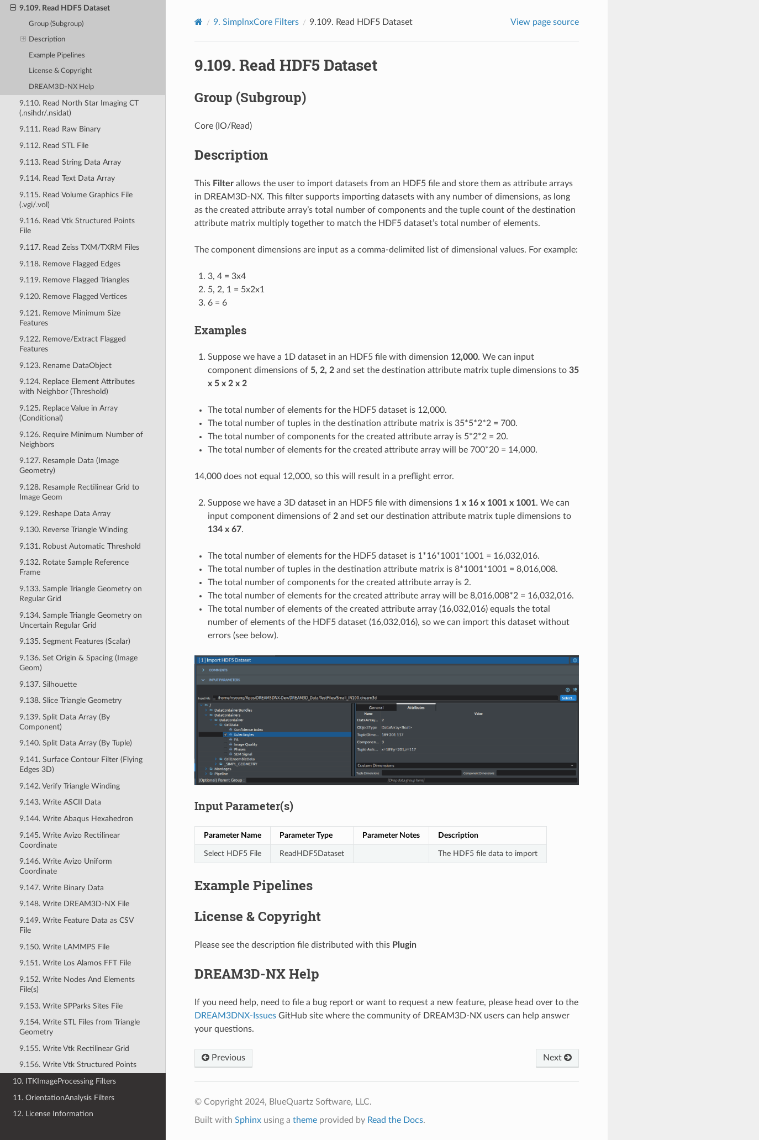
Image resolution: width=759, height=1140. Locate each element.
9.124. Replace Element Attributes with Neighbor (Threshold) (77, 386)
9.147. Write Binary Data (61, 888)
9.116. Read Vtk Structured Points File (77, 226)
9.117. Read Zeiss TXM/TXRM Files (79, 247)
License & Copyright (60, 71)
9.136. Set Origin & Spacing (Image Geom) (78, 663)
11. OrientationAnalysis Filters (63, 1098)
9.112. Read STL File (53, 145)
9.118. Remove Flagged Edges (69, 264)
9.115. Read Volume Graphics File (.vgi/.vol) (76, 200)
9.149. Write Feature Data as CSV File (76, 925)
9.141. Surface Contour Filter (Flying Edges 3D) (81, 764)
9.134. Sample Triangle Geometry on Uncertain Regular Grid (80, 620)
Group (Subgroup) (56, 24)
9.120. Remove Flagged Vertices (73, 296)
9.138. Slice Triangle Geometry (70, 700)
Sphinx (248, 1120)
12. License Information (53, 1114)
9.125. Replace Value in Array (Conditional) (68, 413)
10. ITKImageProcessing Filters (64, 1081)
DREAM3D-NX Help (61, 87)
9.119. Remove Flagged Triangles (74, 280)
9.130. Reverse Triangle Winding (73, 530)
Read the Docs (395, 1120)
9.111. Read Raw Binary (60, 129)
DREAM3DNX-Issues (235, 1015)
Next (557, 1057)
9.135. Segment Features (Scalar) (74, 641)
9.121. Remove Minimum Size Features (69, 318)
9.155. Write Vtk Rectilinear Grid (74, 1048)
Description (43, 40)
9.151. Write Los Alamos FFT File (75, 963)
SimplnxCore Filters (256, 22)
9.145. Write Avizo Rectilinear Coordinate (69, 840)
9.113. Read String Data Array (70, 162)
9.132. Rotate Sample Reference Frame (74, 567)
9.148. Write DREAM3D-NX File (74, 904)
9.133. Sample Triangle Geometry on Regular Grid (80, 594)
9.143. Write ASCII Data (60, 802)
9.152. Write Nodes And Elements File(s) (77, 984)
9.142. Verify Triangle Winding (69, 786)
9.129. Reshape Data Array (64, 513)
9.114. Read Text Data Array (67, 178)
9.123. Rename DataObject (65, 365)
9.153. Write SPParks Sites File (71, 1006)
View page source (544, 22)
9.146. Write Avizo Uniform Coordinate (65, 866)
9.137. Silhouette (48, 684)
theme (305, 1120)
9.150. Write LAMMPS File (64, 947)
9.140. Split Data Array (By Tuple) (75, 743)
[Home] (198, 22)
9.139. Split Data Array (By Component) (64, 722)
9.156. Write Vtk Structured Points (77, 1064)
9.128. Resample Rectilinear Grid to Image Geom (79, 492)
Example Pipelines (57, 55)
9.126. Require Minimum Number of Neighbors (81, 439)
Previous (223, 1057)
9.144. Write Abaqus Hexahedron (76, 819)
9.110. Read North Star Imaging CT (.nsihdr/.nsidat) (79, 108)
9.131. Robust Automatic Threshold (80, 546)
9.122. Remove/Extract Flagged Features (72, 344)
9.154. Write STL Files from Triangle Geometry (79, 1027)
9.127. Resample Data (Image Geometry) (69, 465)
